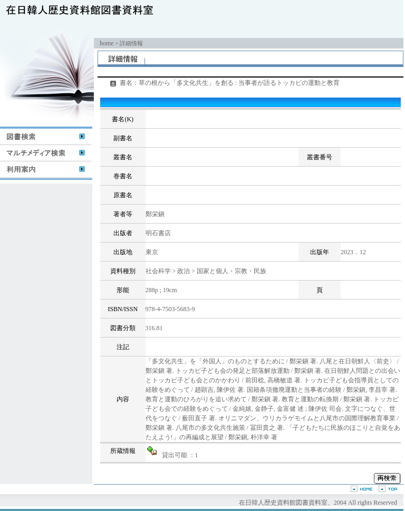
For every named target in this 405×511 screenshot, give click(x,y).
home (107, 43)
